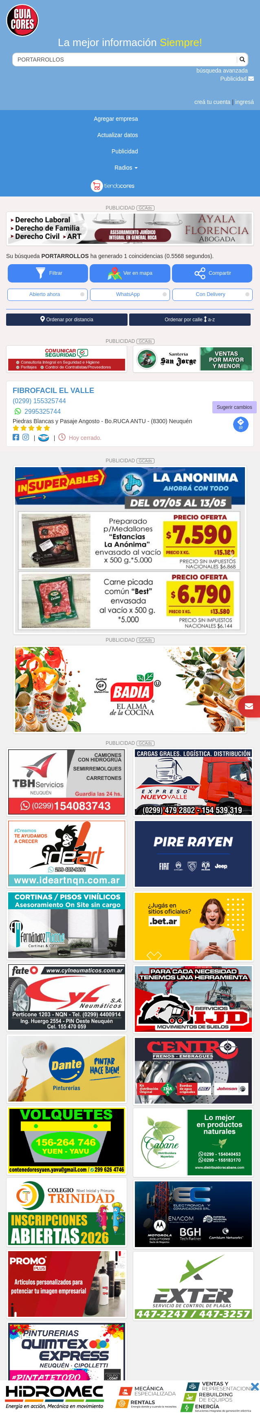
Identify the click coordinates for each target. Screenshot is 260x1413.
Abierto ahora (56, 294)
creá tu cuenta (212, 102)
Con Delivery (222, 294)
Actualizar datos (117, 135)
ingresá (244, 102)
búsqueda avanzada (222, 70)
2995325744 (42, 411)
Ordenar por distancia (66, 319)
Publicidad (237, 78)
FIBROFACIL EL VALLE (53, 390)
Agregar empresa (116, 118)
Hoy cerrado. (79, 438)
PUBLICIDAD (130, 208)
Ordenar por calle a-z (190, 319)
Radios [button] (126, 167)
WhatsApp (141, 294)
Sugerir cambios (234, 407)
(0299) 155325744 (39, 400)
